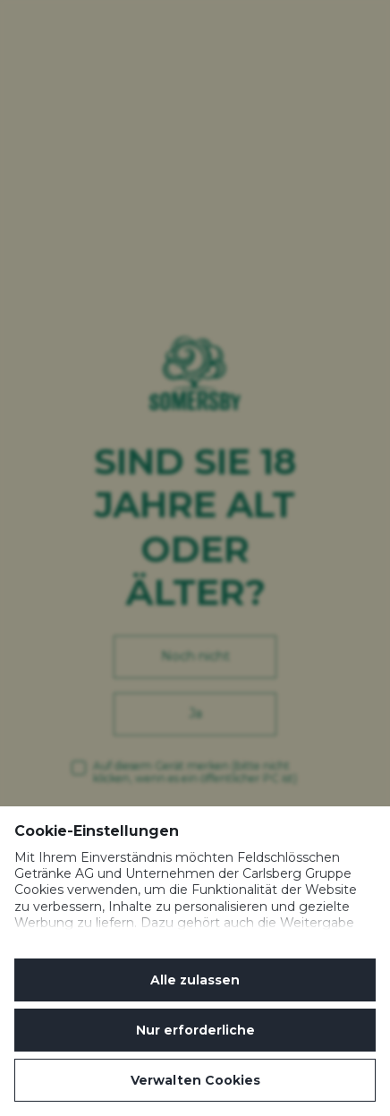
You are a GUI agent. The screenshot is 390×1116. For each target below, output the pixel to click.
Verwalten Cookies (195, 1080)
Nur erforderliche (195, 1030)
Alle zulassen (195, 980)
